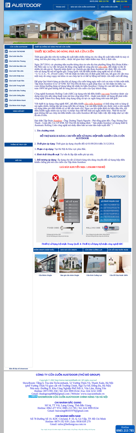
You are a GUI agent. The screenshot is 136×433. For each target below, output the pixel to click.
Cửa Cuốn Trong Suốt (17, 86)
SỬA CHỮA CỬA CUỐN (109, 7)
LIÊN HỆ (126, 7)
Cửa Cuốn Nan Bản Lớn (17, 66)
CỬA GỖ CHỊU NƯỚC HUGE (118, 250)
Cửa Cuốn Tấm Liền (16, 71)
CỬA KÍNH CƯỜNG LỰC (94, 250)
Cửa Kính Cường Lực (94, 275)
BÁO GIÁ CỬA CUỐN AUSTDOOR (83, 7)
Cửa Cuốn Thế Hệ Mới (17, 51)
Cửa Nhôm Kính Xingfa (17, 105)
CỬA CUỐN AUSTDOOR (18, 47)
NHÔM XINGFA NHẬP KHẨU (44, 250)
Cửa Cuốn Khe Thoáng (17, 61)
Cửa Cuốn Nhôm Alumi (17, 100)
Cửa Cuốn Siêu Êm (16, 56)
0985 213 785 (121, 1)
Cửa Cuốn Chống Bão (17, 95)
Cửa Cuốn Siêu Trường (17, 91)
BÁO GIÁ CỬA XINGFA (70, 250)
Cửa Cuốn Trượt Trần (16, 81)
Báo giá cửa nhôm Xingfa (70, 275)
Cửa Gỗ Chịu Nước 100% (119, 275)
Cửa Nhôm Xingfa (45, 275)
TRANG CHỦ (60, 7)
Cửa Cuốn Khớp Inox (16, 76)
